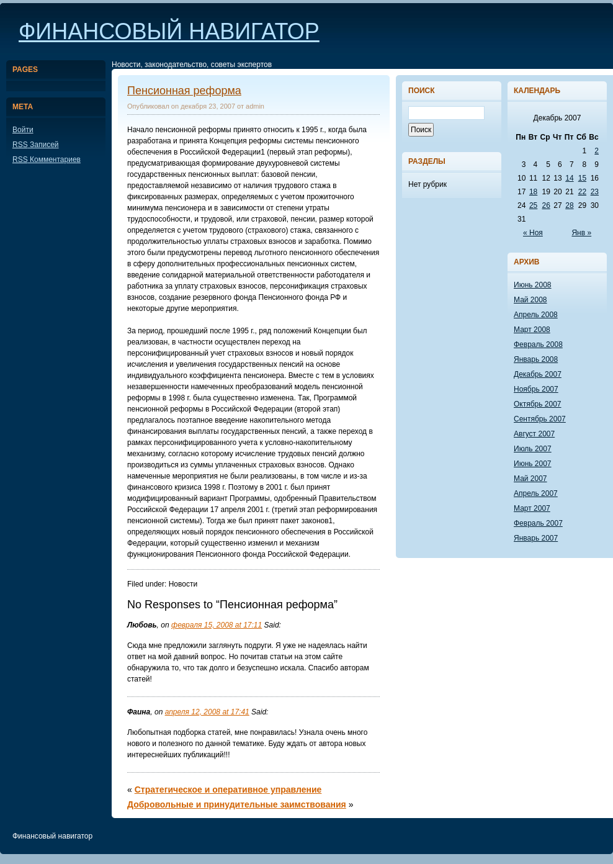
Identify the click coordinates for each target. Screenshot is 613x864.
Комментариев (46, 159)
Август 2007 (534, 434)
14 (569, 178)
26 (546, 205)
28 (569, 205)
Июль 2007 (533, 448)
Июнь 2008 (533, 285)
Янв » (581, 232)
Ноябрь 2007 (536, 389)
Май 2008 (530, 299)
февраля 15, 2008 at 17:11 (216, 625)
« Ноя (533, 232)
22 (582, 191)
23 (595, 191)
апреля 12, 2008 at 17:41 (207, 712)
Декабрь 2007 (538, 374)
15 (582, 178)
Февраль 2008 (538, 344)
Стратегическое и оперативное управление (228, 789)
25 (533, 205)
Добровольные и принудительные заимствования (236, 804)
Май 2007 (530, 478)
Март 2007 (532, 508)
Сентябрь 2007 (540, 419)
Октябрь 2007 (538, 404)
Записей (35, 144)
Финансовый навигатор (169, 31)
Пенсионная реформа (184, 90)
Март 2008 (532, 329)
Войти (23, 129)
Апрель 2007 (536, 493)
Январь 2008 (536, 359)
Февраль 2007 (538, 523)
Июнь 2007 (533, 463)
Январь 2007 (536, 538)
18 (533, 191)
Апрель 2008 (536, 314)
